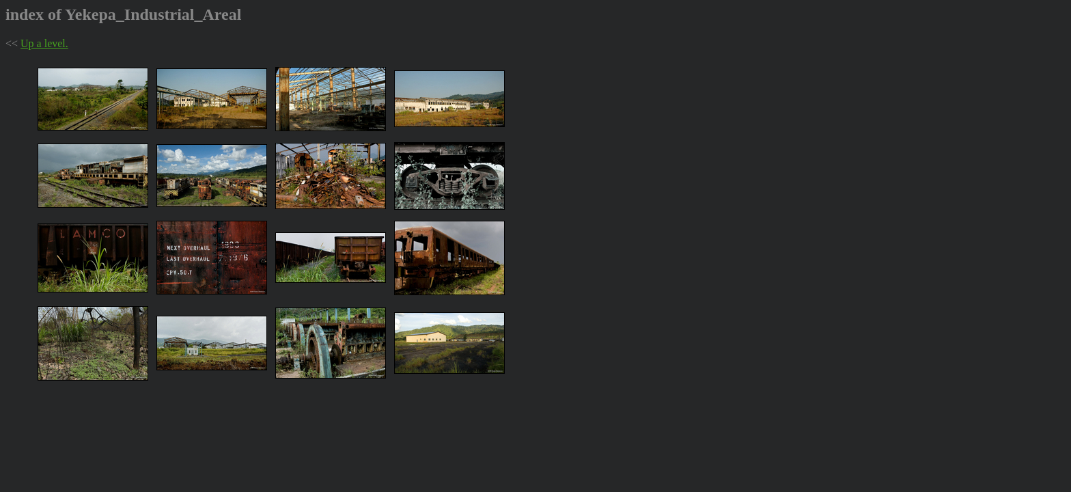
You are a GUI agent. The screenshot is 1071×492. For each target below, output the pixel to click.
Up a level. (44, 43)
